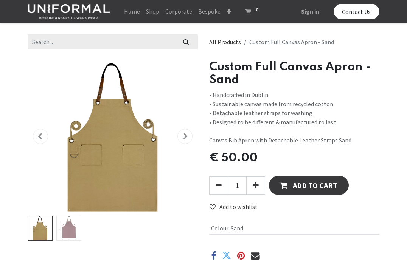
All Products (225, 42)
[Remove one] (218, 185)
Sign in (310, 11)
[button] (229, 11)
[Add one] (255, 185)
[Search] (186, 41)
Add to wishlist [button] (234, 206)
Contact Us (356, 11)
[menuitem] (132, 11)
